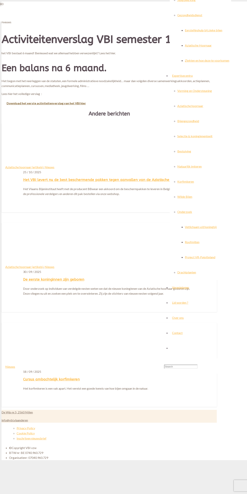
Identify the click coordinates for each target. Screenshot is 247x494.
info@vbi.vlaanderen (15, 420)
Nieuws (49, 167)
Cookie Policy (26, 433)
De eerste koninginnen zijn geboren (53, 279)
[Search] (181, 367)
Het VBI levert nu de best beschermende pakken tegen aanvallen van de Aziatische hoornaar (105, 180)
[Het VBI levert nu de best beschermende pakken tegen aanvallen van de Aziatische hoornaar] (27, 185)
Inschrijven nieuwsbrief (31, 438)
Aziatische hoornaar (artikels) (24, 167)
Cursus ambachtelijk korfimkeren (51, 379)
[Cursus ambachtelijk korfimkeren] (111, 471)
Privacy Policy (26, 428)
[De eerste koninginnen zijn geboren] (90, 317)
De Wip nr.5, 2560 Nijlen (17, 412)
